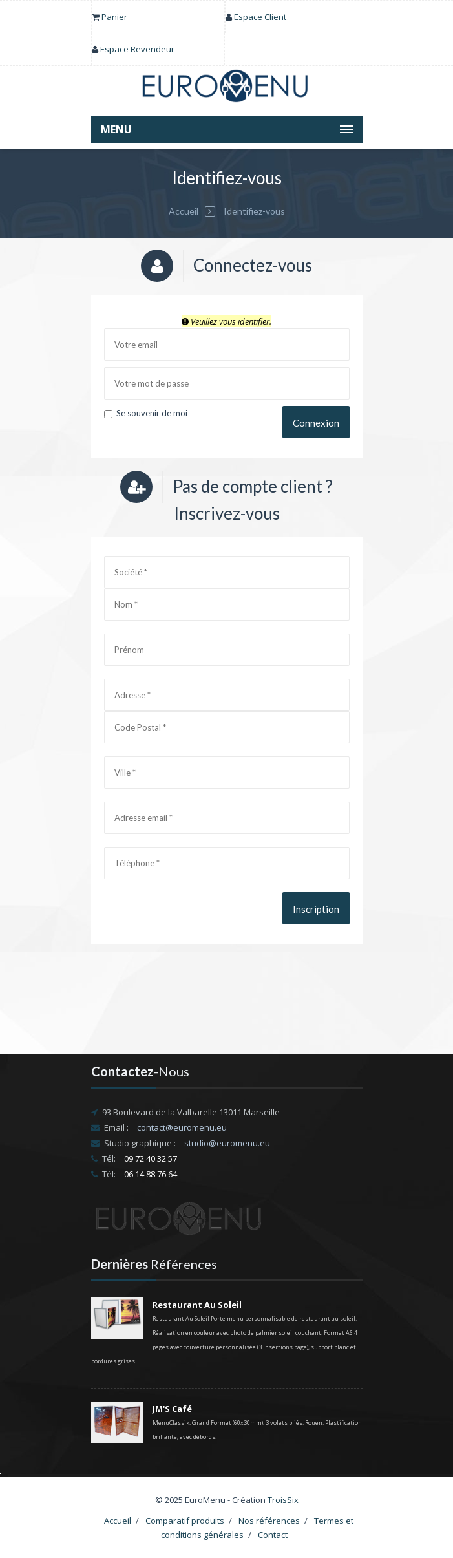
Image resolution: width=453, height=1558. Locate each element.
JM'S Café (172, 1408)
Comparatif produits (184, 1520)
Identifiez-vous (253, 211)
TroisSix (283, 1500)
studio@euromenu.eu (227, 1143)
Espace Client (260, 17)
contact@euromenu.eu (182, 1127)
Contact (273, 1535)
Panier (114, 17)
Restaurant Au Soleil (197, 1304)
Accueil (183, 211)
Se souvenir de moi (145, 413)
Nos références (269, 1520)
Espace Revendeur (137, 49)
